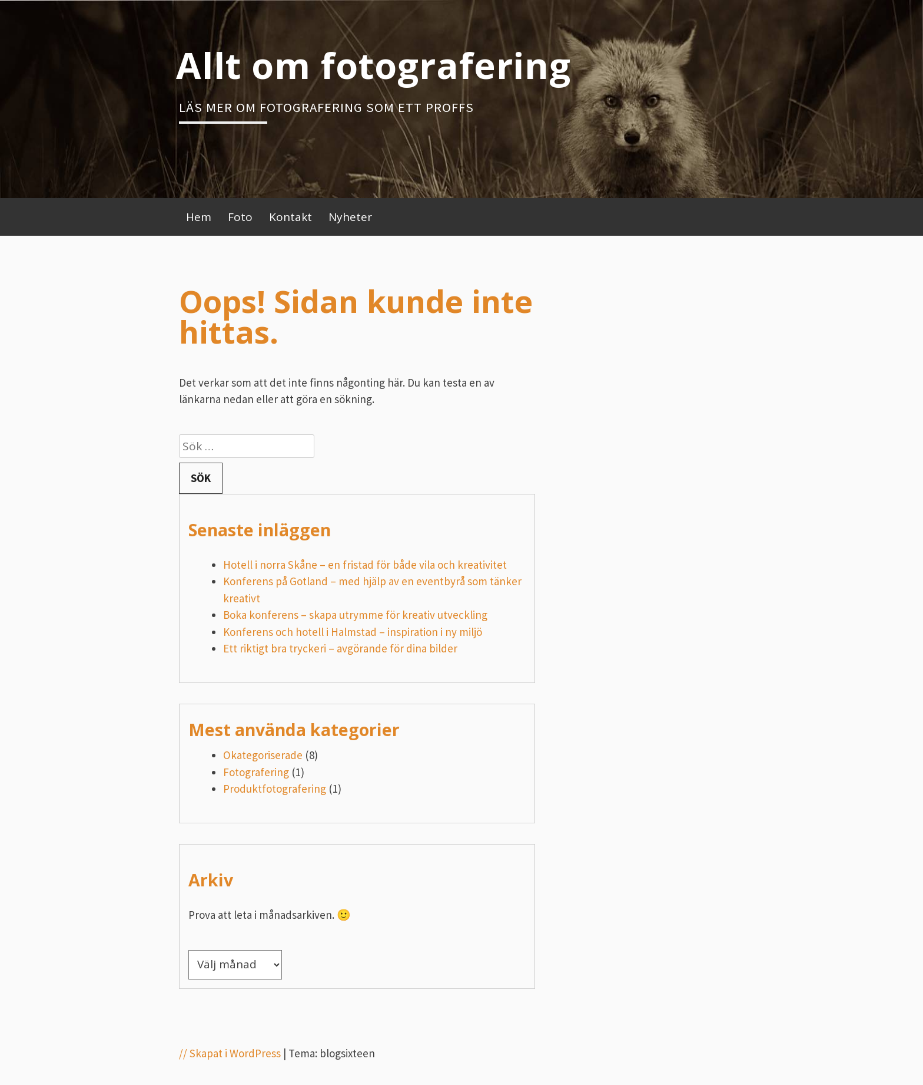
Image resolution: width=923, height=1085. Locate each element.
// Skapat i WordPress (230, 1053)
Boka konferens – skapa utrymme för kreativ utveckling (355, 615)
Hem (198, 217)
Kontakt (290, 217)
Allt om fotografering (373, 65)
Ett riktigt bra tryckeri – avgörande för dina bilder (340, 648)
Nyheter (350, 217)
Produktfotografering (274, 788)
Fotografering (256, 772)
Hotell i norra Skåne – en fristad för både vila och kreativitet (365, 565)
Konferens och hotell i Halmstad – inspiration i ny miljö (352, 632)
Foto (240, 217)
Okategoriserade (263, 755)
